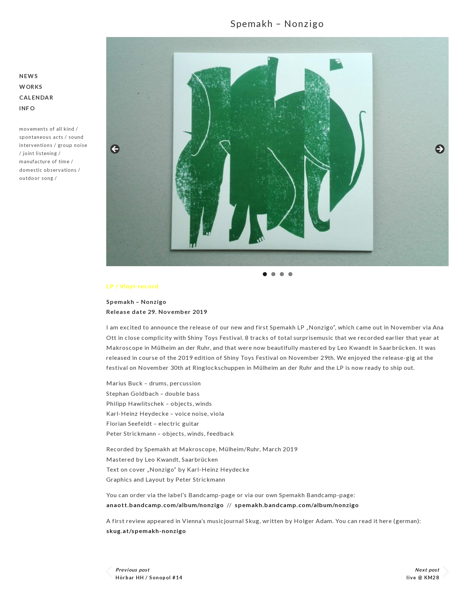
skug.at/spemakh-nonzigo (146, 530)
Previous (115, 149)
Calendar (36, 97)
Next (439, 149)
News (28, 76)
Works (31, 86)
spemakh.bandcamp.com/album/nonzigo (297, 504)
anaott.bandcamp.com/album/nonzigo (165, 504)
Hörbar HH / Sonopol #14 (148, 573)
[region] (277, 151)
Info (27, 108)
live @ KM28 (422, 573)
